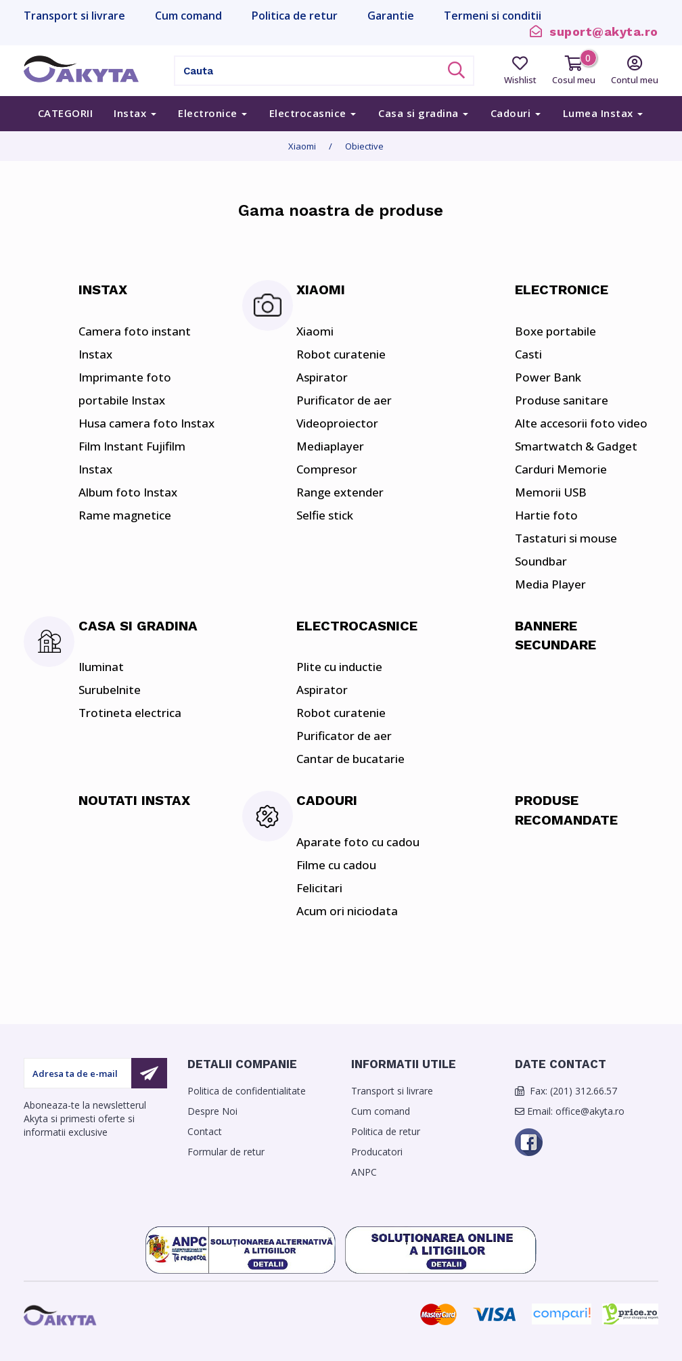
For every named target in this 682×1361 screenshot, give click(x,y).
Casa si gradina (423, 113)
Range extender (340, 492)
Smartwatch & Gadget (576, 446)
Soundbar (541, 561)
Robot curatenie (341, 354)
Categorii (65, 113)
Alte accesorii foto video (581, 423)
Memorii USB (551, 492)
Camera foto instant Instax (134, 342)
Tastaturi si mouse (566, 538)
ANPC (364, 1172)
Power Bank (548, 377)
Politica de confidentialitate (246, 1090)
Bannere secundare (555, 635)
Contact (204, 1131)
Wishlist (520, 70)
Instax (135, 113)
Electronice (212, 113)
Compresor (326, 469)
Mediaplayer (330, 446)
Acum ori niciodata (347, 911)
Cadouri (516, 113)
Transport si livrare (392, 1090)
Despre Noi (212, 1111)
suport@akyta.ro (594, 31)
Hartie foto (546, 515)
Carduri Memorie (561, 469)
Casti (528, 354)
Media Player (550, 584)
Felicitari (319, 888)
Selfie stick (324, 515)
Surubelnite (109, 689)
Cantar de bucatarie (350, 758)
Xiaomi (302, 146)
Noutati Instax (134, 800)
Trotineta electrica (129, 712)
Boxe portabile (555, 331)
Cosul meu (573, 70)
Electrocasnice (313, 113)
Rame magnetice (124, 515)
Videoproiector (337, 423)
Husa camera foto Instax (146, 423)
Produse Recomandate (566, 810)
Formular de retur (226, 1151)
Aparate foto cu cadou (357, 842)
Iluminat (101, 666)
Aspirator (322, 377)
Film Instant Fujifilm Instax (131, 457)
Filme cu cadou (336, 865)
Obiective (364, 146)
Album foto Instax (127, 492)
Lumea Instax (603, 113)
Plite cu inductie (339, 666)
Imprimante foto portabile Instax (124, 388)
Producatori (377, 1151)
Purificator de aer (344, 400)
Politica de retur (385, 1131)
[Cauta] (307, 70)
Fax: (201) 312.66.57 (566, 1090)
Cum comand (380, 1111)
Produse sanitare (561, 400)
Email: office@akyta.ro (569, 1111)
